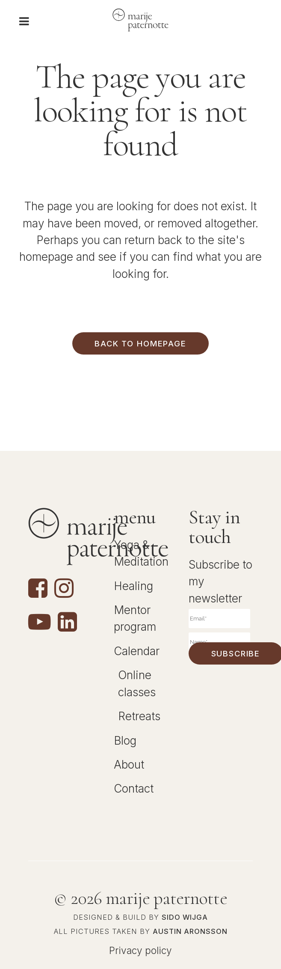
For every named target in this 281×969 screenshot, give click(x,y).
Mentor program (135, 618)
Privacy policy (140, 950)
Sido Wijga (185, 917)
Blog (125, 740)
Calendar (137, 651)
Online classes (137, 683)
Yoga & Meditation (141, 553)
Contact (134, 788)
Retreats (139, 716)
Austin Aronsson (190, 931)
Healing (133, 586)
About (129, 764)
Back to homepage (140, 343)
